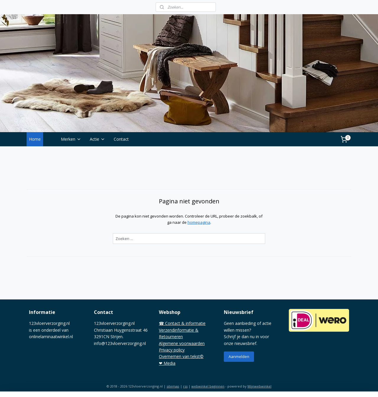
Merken (71, 139)
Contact (121, 139)
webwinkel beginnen (207, 386)
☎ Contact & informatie (182, 323)
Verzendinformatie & (178, 330)
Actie (97, 139)
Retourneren (171, 336)
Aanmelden (239, 356)
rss (185, 386)
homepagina (198, 222)
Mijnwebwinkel (259, 386)
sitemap (173, 386)
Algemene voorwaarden (182, 343)
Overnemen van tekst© (181, 356)
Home (35, 139)
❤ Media (167, 363)
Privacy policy (172, 350)
